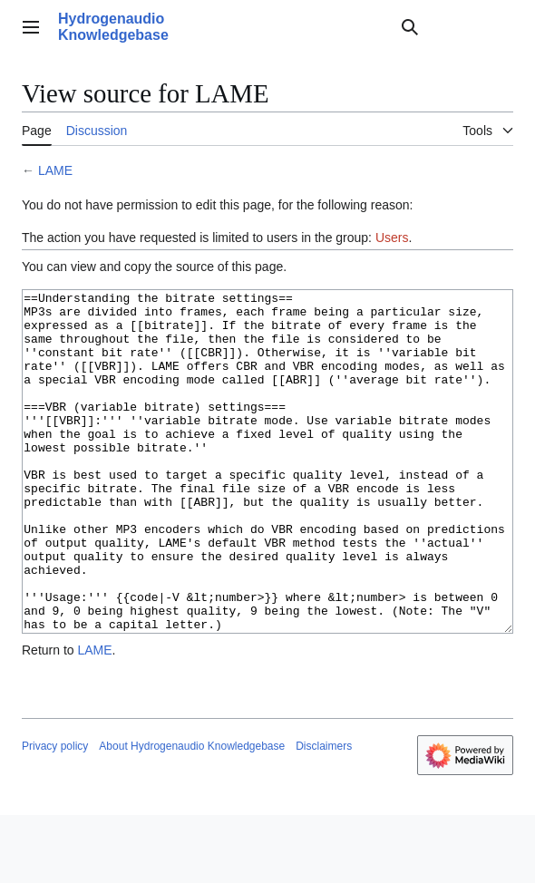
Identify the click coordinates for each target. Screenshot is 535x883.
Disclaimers (324, 814)
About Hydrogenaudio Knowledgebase (192, 814)
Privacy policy (55, 814)
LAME (55, 170)
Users (392, 237)
